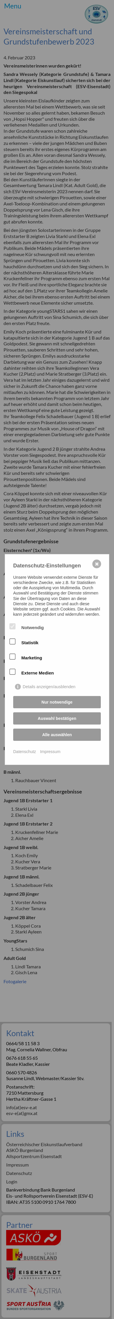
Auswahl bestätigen (57, 718)
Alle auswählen (57, 734)
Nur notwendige (57, 702)
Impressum (50, 751)
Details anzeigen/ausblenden (49, 686)
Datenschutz (24, 751)
